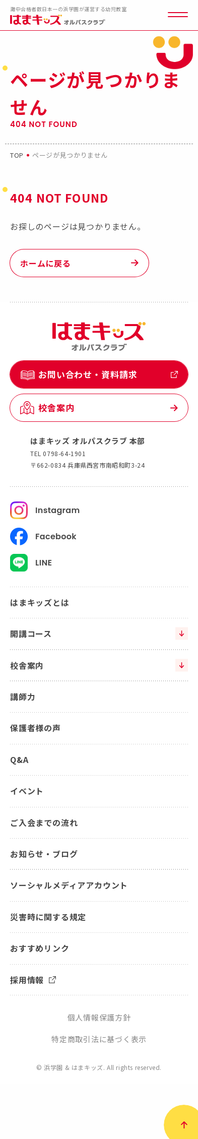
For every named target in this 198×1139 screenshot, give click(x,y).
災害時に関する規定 (48, 917)
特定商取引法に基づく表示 (99, 1039)
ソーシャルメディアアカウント (69, 885)
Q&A (19, 759)
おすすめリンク (40, 948)
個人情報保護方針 (99, 1017)
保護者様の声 (35, 728)
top (17, 155)
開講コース (31, 633)
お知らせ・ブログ (44, 854)
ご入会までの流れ (44, 822)
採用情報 (33, 979)
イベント (27, 791)
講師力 (22, 696)
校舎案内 (27, 665)
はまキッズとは (40, 602)
